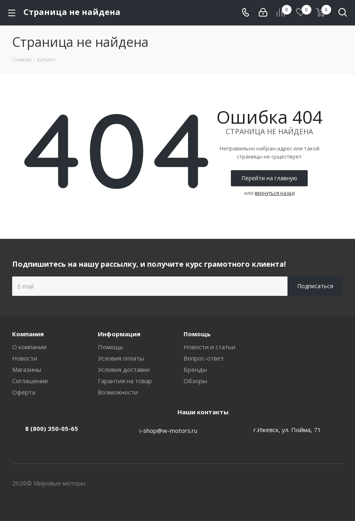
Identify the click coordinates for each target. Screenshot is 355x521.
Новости (24, 358)
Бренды (195, 369)
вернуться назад (274, 193)
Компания (28, 334)
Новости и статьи (209, 347)
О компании (29, 347)
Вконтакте (337, 484)
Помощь (110, 347)
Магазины (26, 369)
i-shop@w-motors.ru (168, 430)
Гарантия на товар (125, 381)
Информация (119, 334)
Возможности (118, 392)
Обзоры (195, 381)
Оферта (23, 392)
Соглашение (30, 381)
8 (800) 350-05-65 (51, 428)
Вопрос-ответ (204, 358)
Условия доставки (124, 369)
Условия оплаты (121, 358)
